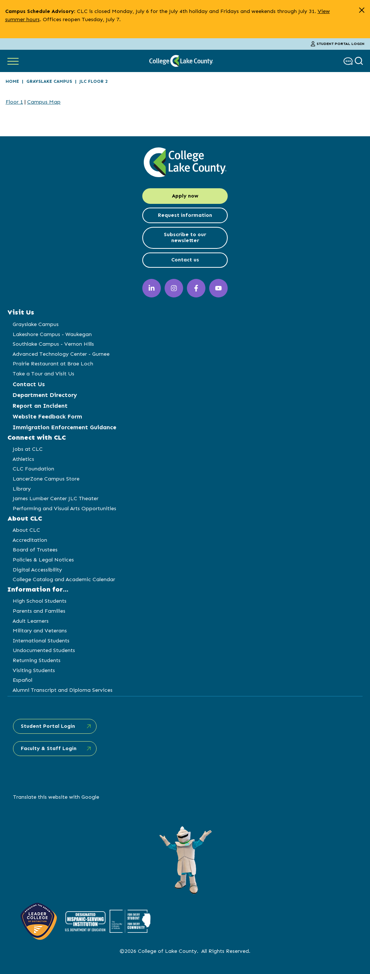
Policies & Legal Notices (43, 559)
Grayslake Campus (49, 81)
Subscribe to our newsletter (185, 237)
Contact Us (29, 384)
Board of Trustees (35, 549)
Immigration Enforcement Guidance (64, 427)
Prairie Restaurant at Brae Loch (53, 363)
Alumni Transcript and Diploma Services (63, 690)
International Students (41, 640)
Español (22, 680)
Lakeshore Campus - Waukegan (52, 334)
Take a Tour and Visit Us (43, 373)
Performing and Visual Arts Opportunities (64, 508)
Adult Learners (31, 621)
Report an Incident (40, 405)
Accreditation (30, 540)
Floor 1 (14, 101)
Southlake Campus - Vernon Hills (53, 344)
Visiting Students (34, 670)
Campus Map (44, 101)
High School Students (39, 600)
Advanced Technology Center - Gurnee (61, 354)
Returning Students (37, 660)
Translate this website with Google (56, 797)
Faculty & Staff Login (49, 748)
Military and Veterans (40, 630)
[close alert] (361, 10)
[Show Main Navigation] (13, 60)
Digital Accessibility (37, 569)
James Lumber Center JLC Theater (55, 498)
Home (12, 81)
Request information (185, 215)
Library (22, 488)
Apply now (185, 196)
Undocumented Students (44, 650)
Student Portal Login (338, 43)
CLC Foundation (33, 468)
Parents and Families (39, 610)
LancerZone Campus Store (46, 478)
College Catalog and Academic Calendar (64, 579)
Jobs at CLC (28, 449)
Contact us (185, 260)
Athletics (23, 459)
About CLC (26, 530)
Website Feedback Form (47, 416)
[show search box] (359, 61)
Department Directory (45, 394)
